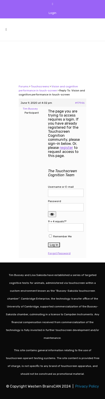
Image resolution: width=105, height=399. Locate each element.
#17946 (79, 102)
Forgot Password (59, 253)
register (66, 147)
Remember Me (60, 236)
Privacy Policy (87, 386)
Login (52, 13)
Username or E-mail (61, 186)
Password (54, 201)
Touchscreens (40, 86)
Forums (24, 86)
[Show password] (52, 214)
